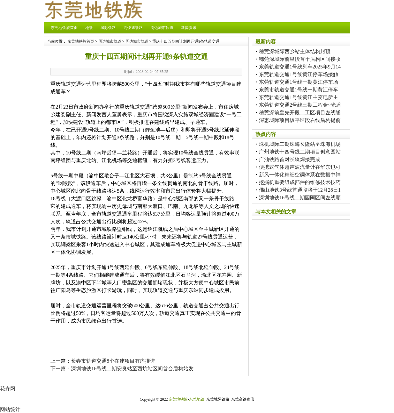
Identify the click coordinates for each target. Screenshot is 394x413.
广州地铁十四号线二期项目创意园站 (300, 151)
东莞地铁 (196, 399)
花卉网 (7, 388)
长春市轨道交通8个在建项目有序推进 (113, 361)
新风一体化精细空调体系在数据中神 (300, 174)
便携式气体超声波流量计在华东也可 (300, 167)
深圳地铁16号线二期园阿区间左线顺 (300, 197)
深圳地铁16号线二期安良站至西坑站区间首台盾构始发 (132, 368)
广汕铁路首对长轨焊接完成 (289, 159)
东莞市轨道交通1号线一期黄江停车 (298, 89)
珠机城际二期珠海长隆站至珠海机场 (300, 144)
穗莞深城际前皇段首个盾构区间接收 (300, 59)
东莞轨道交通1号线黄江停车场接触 (298, 74)
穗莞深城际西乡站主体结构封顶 (294, 51)
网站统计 (10, 409)
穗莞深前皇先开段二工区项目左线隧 (300, 112)
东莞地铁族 (178, 399)
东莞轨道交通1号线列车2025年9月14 (300, 66)
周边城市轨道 (161, 27)
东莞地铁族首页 (64, 27)
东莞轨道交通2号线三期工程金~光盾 (300, 105)
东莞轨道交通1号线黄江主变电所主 (298, 97)
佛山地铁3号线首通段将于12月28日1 (300, 190)
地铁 (89, 27)
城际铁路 (108, 27)
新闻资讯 (188, 27)
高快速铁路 (133, 27)
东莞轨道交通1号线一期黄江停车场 (298, 82)
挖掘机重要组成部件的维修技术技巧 (300, 182)
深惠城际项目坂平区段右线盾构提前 (300, 120)
